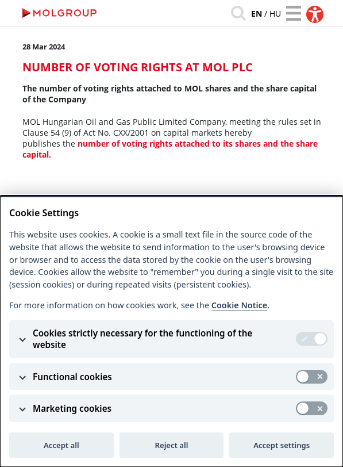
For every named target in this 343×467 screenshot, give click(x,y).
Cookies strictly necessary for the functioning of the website (142, 338)
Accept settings (281, 445)
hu (275, 13)
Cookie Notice (239, 305)
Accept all (61, 445)
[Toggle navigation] (293, 13)
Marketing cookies (72, 408)
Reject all (171, 445)
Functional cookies (72, 376)
